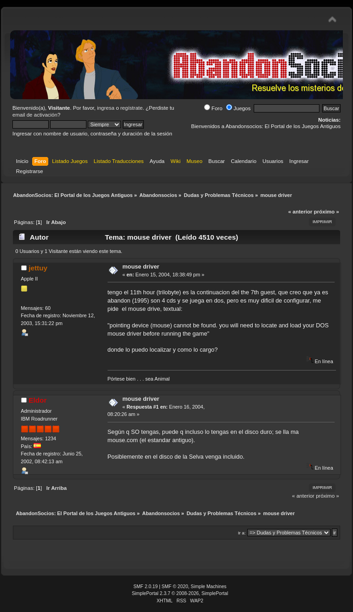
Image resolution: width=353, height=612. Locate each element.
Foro (213, 108)
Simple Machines (209, 586)
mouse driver (140, 266)
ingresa (105, 108)
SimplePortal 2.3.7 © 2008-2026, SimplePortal (180, 593)
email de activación (34, 115)
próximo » (326, 211)
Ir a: (242, 532)
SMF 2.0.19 (145, 586)
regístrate (131, 108)
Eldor (37, 400)
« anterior (300, 211)
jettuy (37, 268)
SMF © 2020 (175, 586)
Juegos (238, 108)
